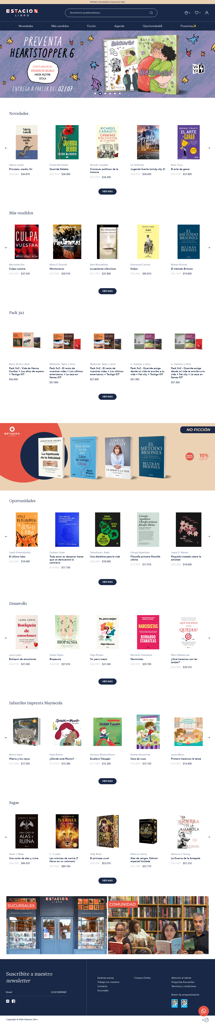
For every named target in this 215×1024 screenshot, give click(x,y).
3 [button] (105, 93)
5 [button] (115, 93)
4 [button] (110, 93)
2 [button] (100, 93)
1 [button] (95, 93)
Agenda (119, 26)
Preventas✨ (188, 26)
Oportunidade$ (152, 26)
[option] (107, 64)
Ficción (91, 26)
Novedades (26, 26)
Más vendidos (60, 26)
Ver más (107, 191)
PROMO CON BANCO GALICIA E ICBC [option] (107, 2)
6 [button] (120, 93)
